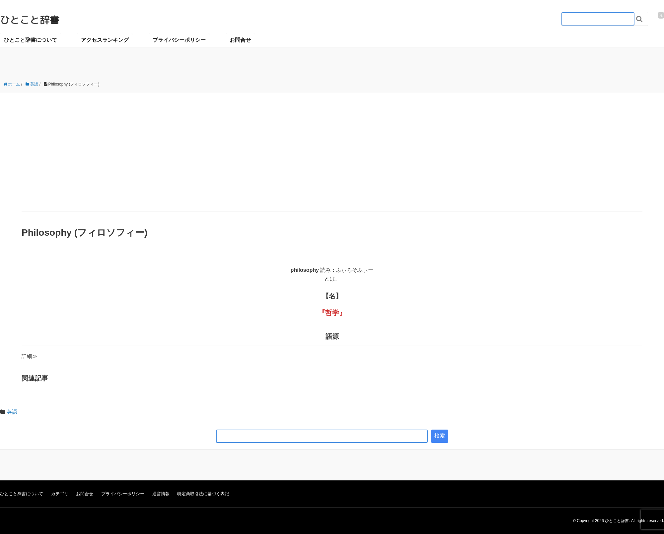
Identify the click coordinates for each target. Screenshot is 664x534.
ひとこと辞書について (30, 40)
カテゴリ (59, 493)
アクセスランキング (105, 40)
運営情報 (161, 493)
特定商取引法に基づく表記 (203, 493)
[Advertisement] (332, 161)
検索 (439, 436)
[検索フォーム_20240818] (597, 19)
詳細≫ (29, 356)
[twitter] (661, 15)
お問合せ (240, 40)
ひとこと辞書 (30, 20)
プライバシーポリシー (179, 40)
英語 (12, 412)
